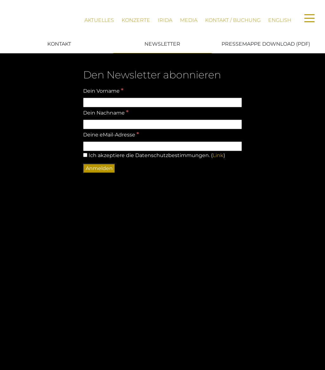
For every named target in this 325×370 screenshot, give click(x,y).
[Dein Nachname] (162, 124)
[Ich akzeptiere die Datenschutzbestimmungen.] (85, 155)
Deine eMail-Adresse (111, 134)
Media (188, 20)
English (279, 20)
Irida (165, 20)
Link (218, 155)
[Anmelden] (99, 168)
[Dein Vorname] (162, 102)
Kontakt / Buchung (233, 20)
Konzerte (136, 20)
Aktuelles (99, 20)
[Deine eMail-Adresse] (162, 146)
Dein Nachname (106, 112)
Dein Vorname (103, 90)
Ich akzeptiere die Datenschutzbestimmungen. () (154, 155)
